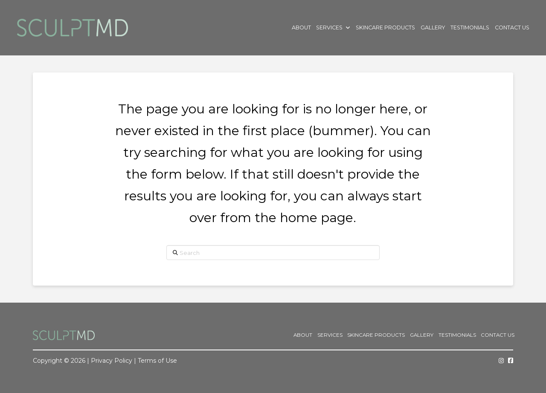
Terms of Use (157, 360)
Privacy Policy (111, 360)
